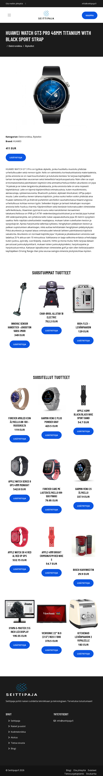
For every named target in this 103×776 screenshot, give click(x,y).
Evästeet (92, 770)
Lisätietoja (16, 157)
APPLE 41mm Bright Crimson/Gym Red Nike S (51, 556)
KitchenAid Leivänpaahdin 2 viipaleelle (83, 636)
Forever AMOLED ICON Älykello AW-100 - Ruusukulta (19, 421)
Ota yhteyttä (79, 770)
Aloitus (14, 737)
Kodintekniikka (18, 731)
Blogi (13, 748)
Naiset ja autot (18, 726)
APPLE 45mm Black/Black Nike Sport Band (83, 414)
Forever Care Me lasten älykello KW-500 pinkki (51, 492)
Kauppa (90, 15)
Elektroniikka (15, 46)
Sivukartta (91, 773)
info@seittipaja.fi (89, 3)
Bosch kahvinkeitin (83, 569)
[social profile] (25, 3)
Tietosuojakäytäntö (74, 773)
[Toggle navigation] (9, 15)
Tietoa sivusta (18, 742)
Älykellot (29, 46)
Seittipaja (15, 720)
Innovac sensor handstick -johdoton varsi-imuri (19, 327)
